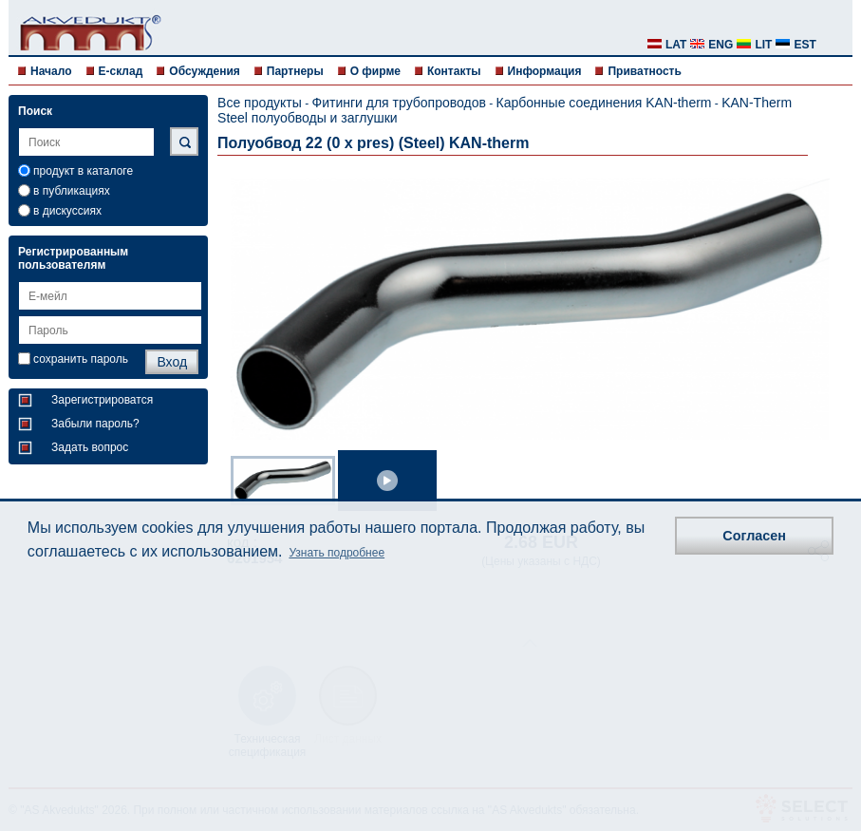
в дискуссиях (67, 210)
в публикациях (71, 191)
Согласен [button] (754, 535)
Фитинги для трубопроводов (399, 102)
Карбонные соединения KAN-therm (604, 102)
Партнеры (295, 71)
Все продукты (259, 102)
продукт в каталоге (83, 171)
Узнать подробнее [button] (336, 552)
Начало (50, 71)
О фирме (375, 71)
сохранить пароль (80, 359)
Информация (545, 71)
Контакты (454, 71)
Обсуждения (204, 71)
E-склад (121, 71)
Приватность (644, 71)
